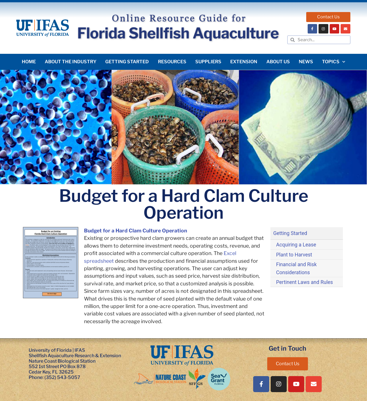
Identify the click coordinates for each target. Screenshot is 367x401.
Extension (243, 61)
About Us (278, 61)
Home (29, 61)
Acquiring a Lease (296, 245)
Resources (172, 61)
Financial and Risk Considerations (296, 268)
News (306, 61)
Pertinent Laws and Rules (304, 282)
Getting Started (127, 61)
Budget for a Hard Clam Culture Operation (135, 231)
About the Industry (70, 61)
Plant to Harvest (294, 255)
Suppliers (208, 61)
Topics (333, 61)
